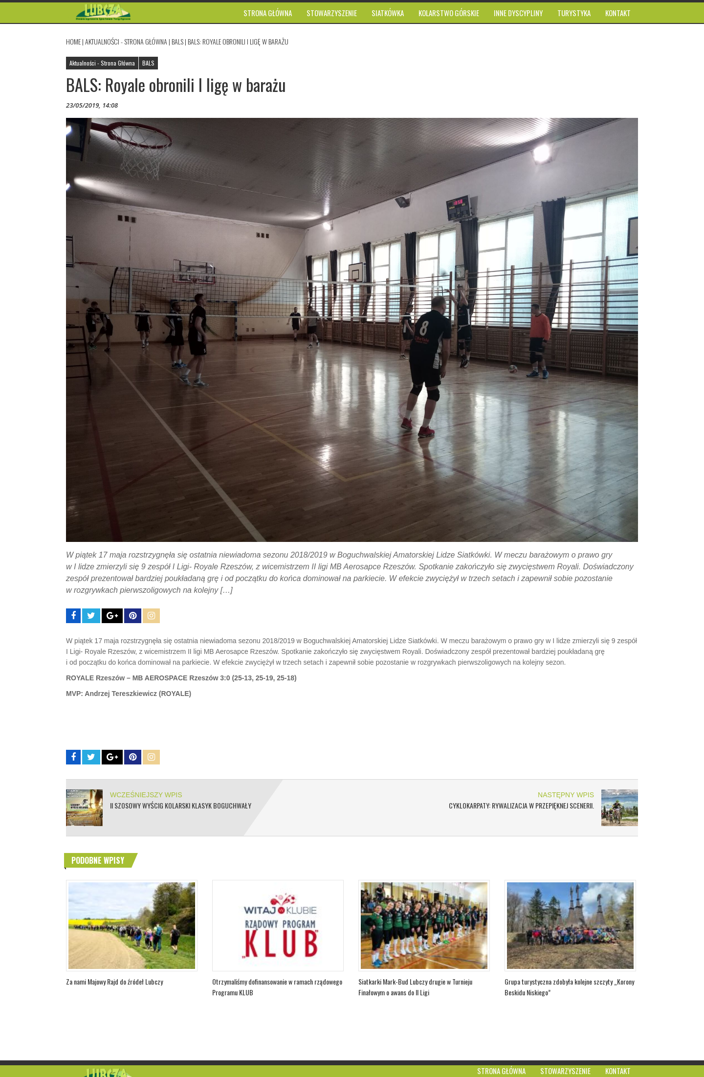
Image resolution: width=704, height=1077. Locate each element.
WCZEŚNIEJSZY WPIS (146, 795)
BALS (177, 41)
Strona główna (501, 1070)
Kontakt (618, 1070)
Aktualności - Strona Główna (126, 41)
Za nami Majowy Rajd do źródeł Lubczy (114, 981)
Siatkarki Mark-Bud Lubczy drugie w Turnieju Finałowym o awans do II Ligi (415, 986)
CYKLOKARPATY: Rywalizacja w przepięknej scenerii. (521, 805)
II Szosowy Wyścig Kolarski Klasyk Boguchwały (180, 805)
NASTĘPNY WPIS (566, 795)
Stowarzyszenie (565, 1070)
